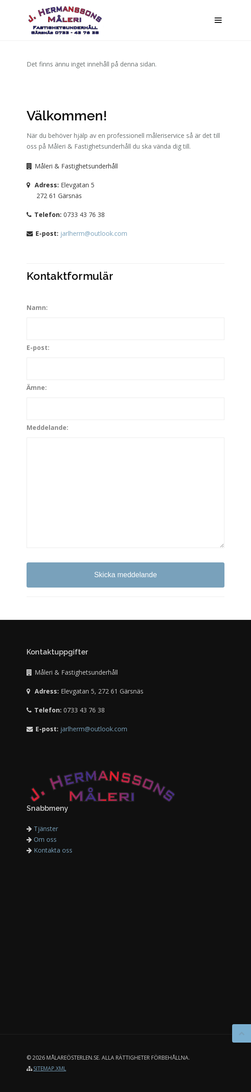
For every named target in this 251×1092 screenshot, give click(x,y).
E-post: (38, 347)
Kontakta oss (49, 850)
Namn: (37, 307)
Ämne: (37, 387)
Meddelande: (47, 427)
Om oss (42, 839)
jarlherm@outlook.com (93, 233)
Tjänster (42, 828)
